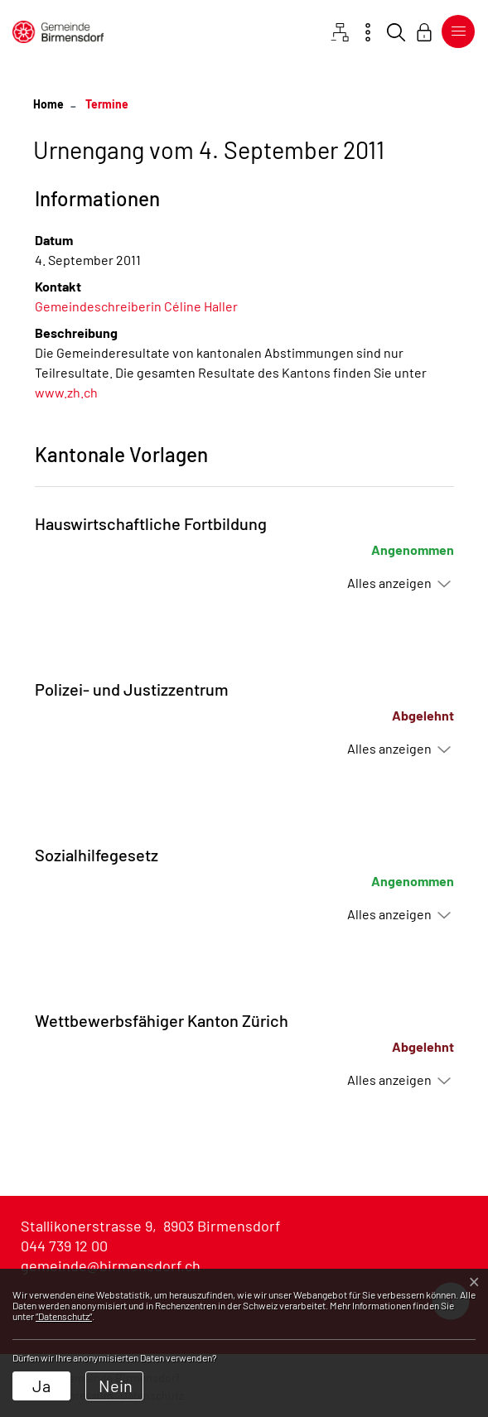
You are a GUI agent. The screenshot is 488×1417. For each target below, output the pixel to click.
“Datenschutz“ (64, 1316)
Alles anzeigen (389, 582)
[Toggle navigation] (455, 31)
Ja (41, 1385)
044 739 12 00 (64, 1245)
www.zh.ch (74, 392)
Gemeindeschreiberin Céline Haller (136, 306)
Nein (116, 1385)
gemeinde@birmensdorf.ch (111, 1265)
